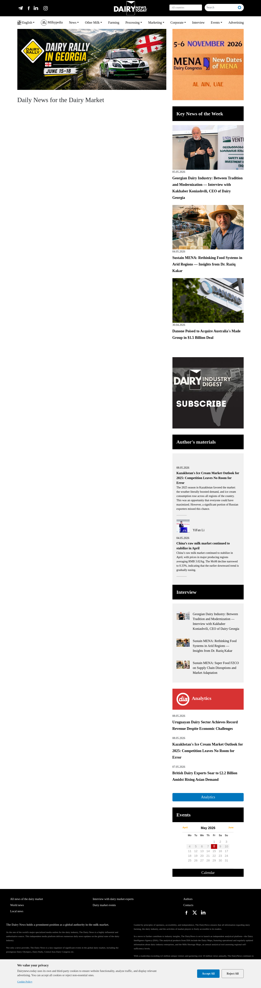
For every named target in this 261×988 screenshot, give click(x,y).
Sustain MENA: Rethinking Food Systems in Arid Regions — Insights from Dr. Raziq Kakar (207, 264)
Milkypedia (52, 23)
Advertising (236, 22)
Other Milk (92, 22)
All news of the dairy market (26, 899)
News (72, 22)
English (24, 23)
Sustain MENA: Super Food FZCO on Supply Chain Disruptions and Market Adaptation (216, 667)
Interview (198, 22)
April (185, 827)
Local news (16, 911)
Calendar (208, 873)
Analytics (208, 797)
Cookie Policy (24, 981)
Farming (113, 22)
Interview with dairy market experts (113, 899)
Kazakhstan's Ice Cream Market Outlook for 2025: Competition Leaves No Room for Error (207, 750)
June (231, 827)
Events (215, 22)
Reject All (233, 973)
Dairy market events (104, 905)
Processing (133, 22)
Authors (187, 899)
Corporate (176, 22)
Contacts (188, 905)
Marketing (155, 22)
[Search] (220, 7)
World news (17, 905)
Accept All (208, 973)
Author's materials (196, 442)
